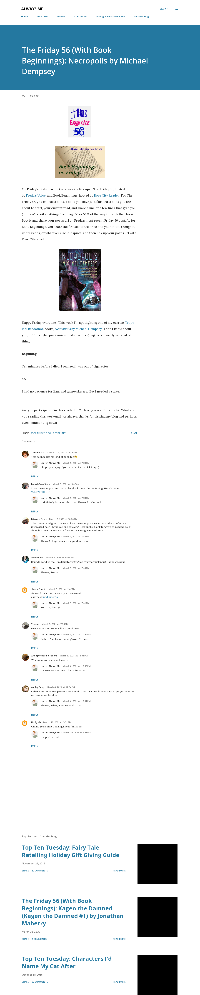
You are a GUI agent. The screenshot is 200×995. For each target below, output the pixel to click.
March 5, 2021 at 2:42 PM (62, 589)
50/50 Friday (38, 433)
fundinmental (50, 596)
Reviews (61, 16)
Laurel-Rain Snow (40, 484)
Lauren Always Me (50, 462)
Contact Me (80, 16)
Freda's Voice (36, 195)
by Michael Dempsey (78, 329)
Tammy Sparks (39, 452)
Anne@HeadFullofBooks (44, 655)
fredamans (37, 557)
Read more (119, 870)
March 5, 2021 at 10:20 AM (63, 519)
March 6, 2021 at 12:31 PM (77, 701)
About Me (42, 16)
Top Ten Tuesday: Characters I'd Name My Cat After (67, 962)
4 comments (39, 938)
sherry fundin (38, 589)
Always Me (32, 8)
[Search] (164, 9)
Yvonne (35, 624)
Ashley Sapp (37, 687)
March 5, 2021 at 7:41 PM (76, 603)
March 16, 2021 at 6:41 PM (77, 732)
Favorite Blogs (142, 16)
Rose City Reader (106, 195)
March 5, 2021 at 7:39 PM (76, 462)
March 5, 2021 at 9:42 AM (66, 484)
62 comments (40, 870)
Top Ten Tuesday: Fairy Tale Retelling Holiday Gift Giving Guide (70, 851)
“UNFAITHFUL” (40, 491)
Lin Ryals (36, 722)
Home (24, 16)
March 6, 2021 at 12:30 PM (77, 666)
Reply (34, 476)
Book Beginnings (56, 433)
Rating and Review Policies (110, 16)
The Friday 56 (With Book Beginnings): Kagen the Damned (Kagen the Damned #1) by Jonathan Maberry (73, 912)
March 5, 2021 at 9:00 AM (63, 452)
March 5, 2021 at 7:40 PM (76, 536)
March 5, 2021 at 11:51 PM (74, 655)
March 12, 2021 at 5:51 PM (57, 722)
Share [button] (134, 433)
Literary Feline (39, 519)
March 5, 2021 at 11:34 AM (60, 557)
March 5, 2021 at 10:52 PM (77, 634)
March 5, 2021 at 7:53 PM (55, 624)
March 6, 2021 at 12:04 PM (61, 687)
